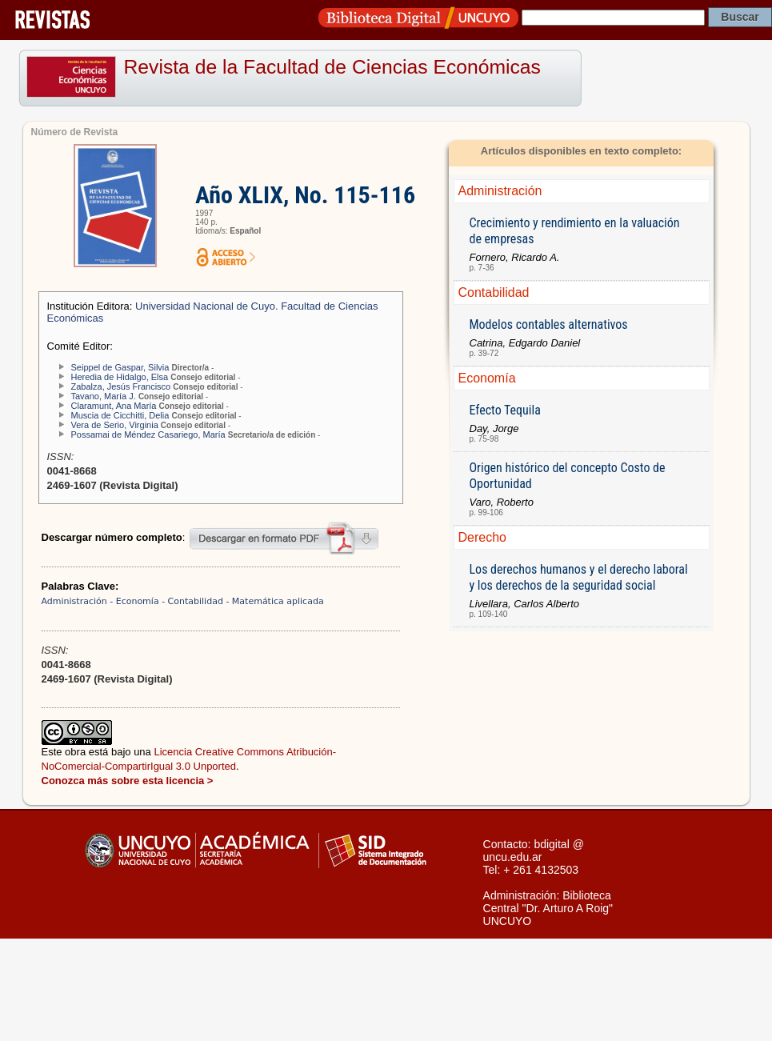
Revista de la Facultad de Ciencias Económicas (332, 67)
